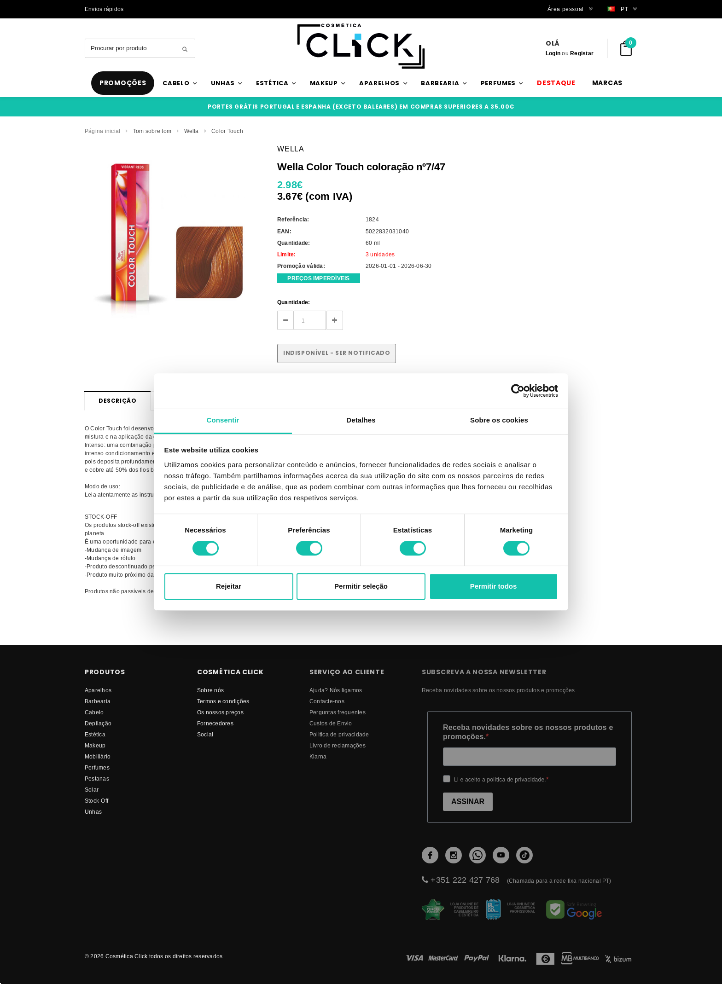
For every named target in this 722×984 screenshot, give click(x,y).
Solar (92, 789)
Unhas (93, 811)
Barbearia (98, 701)
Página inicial (102, 130)
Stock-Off (96, 800)
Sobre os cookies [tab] (499, 420)
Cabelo (94, 712)
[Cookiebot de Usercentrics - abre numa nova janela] (517, 391)
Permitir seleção (361, 586)
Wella (191, 130)
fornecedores (215, 723)
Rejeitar (228, 586)
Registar (582, 53)
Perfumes (97, 767)
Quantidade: (293, 302)
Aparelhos (98, 690)
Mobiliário (98, 756)
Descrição (117, 401)
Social (205, 734)
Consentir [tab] (223, 420)
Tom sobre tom (152, 130)
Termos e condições (223, 701)
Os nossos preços (220, 712)
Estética (95, 734)
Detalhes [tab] (360, 420)
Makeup (95, 745)
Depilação (98, 723)
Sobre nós (210, 690)
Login (553, 53)
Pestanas (97, 778)
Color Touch (227, 130)
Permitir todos (493, 586)
